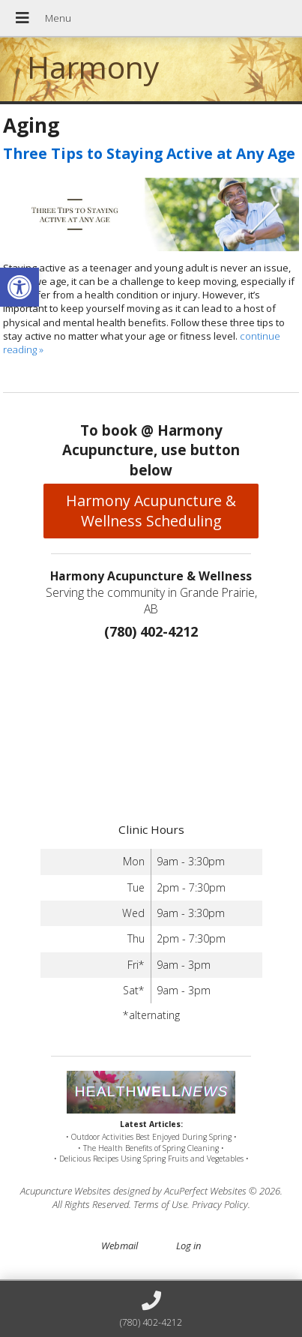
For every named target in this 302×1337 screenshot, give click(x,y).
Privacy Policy (220, 1204)
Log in (188, 1245)
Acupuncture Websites (65, 1191)
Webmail (119, 1245)
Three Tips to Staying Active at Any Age (149, 153)
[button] (19, 287)
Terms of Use (160, 1204)
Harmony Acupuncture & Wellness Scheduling (151, 510)
